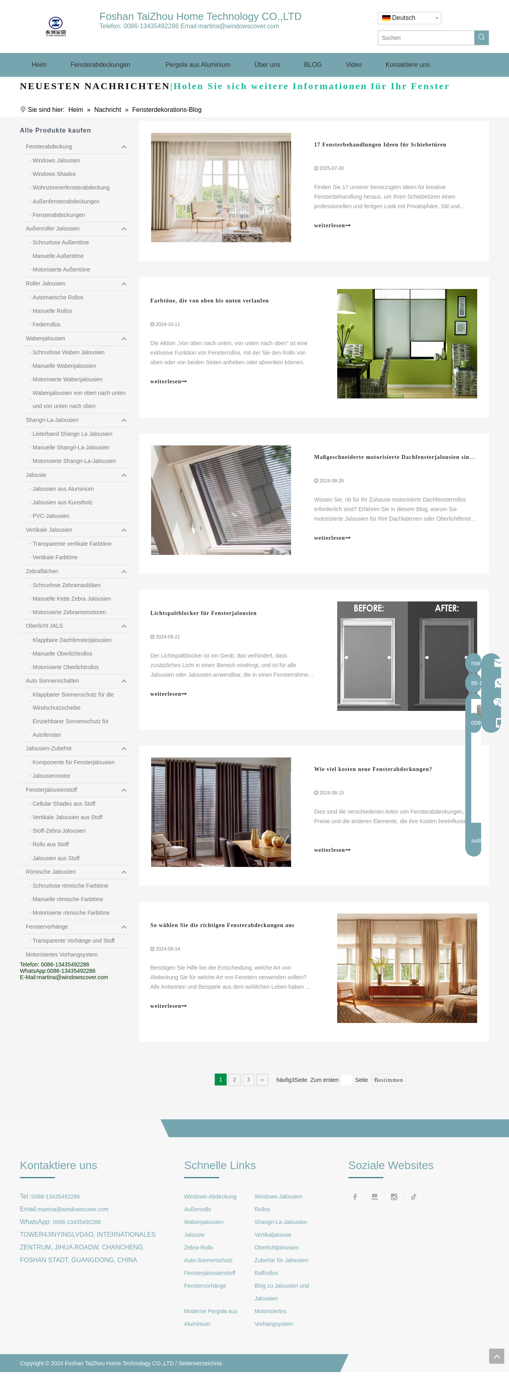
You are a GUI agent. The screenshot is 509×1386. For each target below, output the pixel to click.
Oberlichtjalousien (276, 1256)
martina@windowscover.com (238, 26)
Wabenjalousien (78, 339)
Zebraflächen (78, 571)
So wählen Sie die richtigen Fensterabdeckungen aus (223, 934)
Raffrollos (266, 1282)
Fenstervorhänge (78, 927)
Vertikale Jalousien (78, 530)
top (496, 1356)
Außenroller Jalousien (78, 229)
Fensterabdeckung (78, 147)
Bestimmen (388, 1089)
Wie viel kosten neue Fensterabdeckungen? (373, 776)
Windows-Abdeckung (210, 1206)
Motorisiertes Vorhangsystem (62, 954)
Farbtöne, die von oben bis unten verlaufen (210, 303)
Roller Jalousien (78, 284)
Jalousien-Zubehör (78, 748)
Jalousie (78, 475)
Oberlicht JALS (78, 626)
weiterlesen (332, 226)
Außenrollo (197, 1218)
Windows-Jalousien (278, 1206)
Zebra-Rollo (198, 1256)
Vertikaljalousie (272, 1244)
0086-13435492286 (151, 26)
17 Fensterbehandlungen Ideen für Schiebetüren (380, 145)
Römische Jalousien (78, 872)
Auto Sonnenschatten (78, 681)
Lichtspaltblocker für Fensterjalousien (204, 618)
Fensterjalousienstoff (78, 790)
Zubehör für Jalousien (281, 1269)
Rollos (262, 1218)
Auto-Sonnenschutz (208, 1269)
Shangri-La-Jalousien (78, 420)
